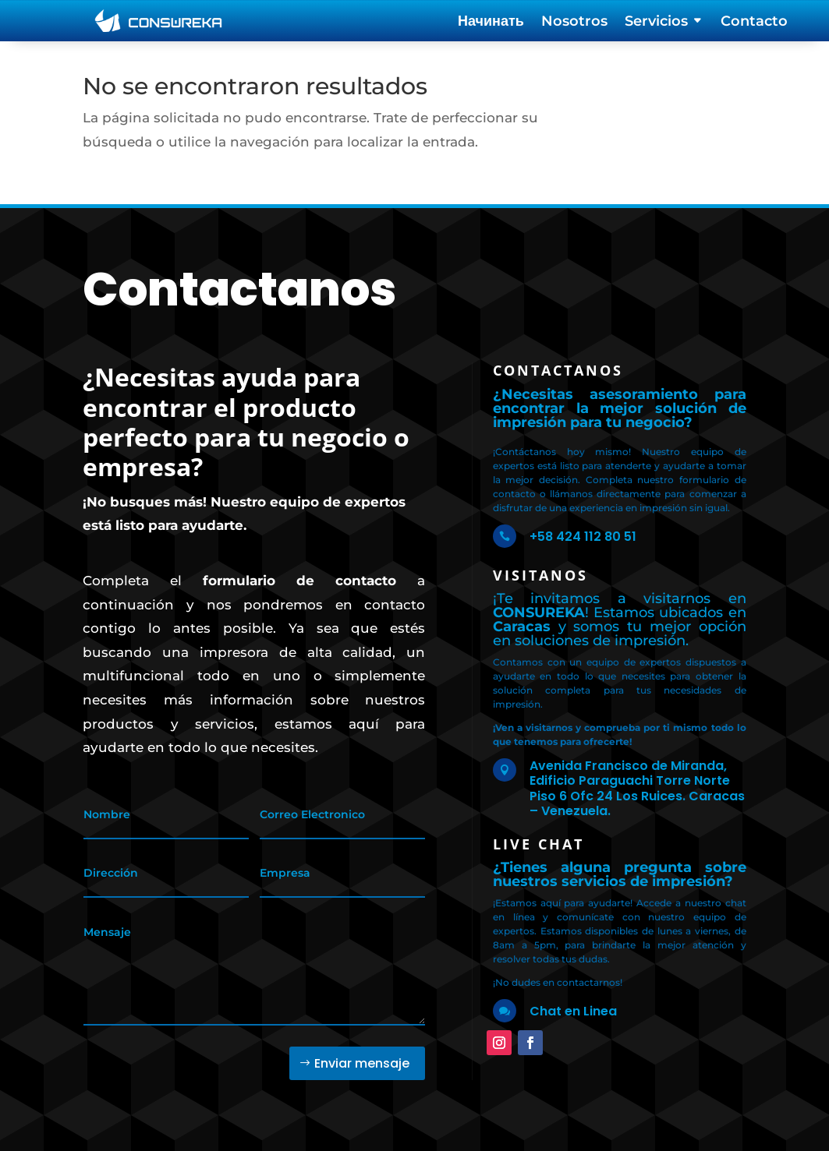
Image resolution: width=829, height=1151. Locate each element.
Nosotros (574, 23)
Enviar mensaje (361, 1063)
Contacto (754, 23)
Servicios (656, 23)
